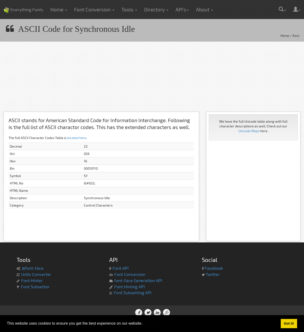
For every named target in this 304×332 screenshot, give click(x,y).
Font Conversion (94, 9)
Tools (129, 9)
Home (58, 9)
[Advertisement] (142, 78)
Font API (121, 268)
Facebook (213, 268)
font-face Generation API (138, 280)
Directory (156, 9)
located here (76, 138)
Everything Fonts (23, 2)
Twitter (213, 274)
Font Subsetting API (133, 292)
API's (182, 9)
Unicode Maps (249, 131)
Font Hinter (32, 280)
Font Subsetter (35, 286)
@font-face (32, 268)
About (204, 9)
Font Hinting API (129, 286)
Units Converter (36, 274)
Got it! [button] (289, 323)
